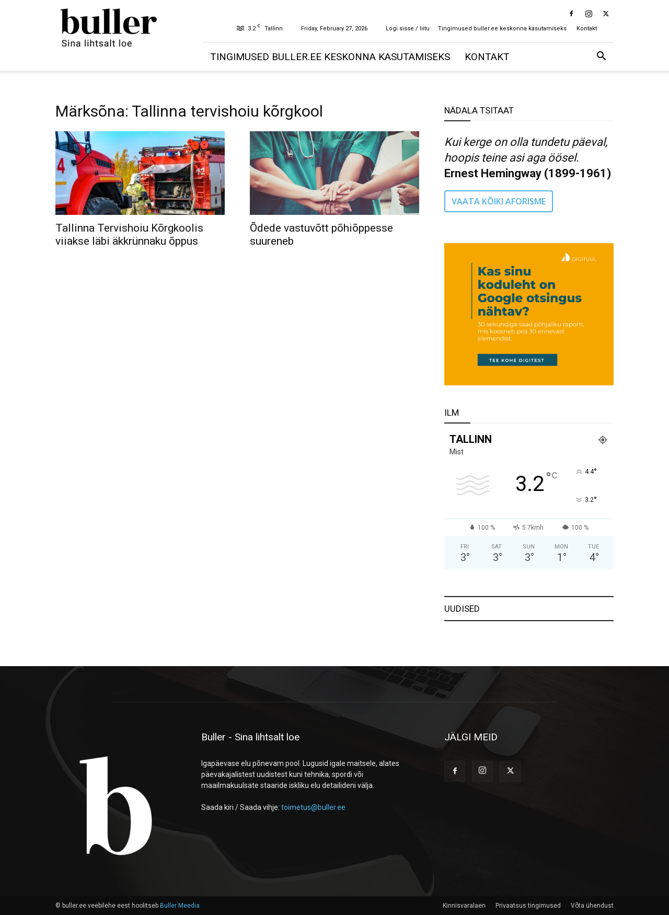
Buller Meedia (180, 905)
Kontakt (586, 28)
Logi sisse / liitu (408, 28)
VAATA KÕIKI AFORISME (499, 201)
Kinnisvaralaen (464, 905)
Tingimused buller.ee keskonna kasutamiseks (502, 28)
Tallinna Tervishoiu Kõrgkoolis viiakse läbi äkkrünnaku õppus (129, 234)
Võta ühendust (592, 905)
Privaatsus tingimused (528, 905)
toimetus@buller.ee (313, 807)
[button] (601, 57)
